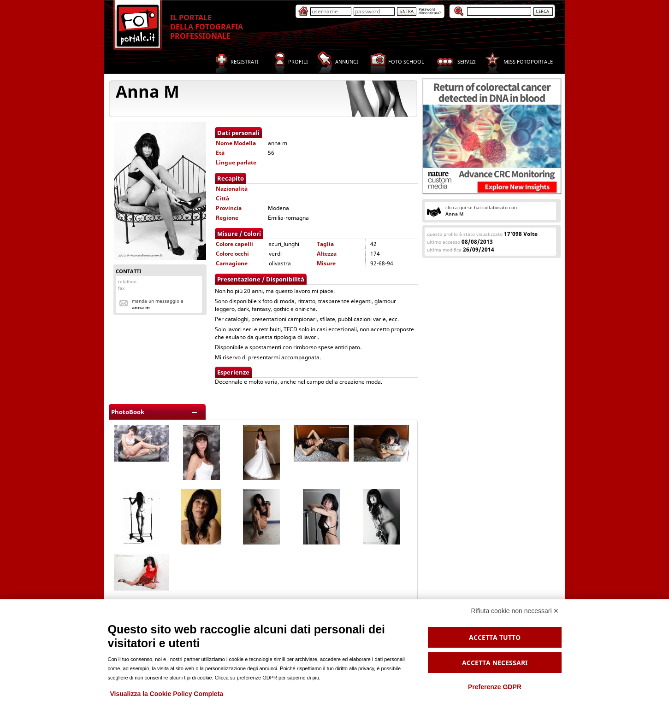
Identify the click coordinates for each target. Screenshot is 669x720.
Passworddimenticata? (430, 10)
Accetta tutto (495, 637)
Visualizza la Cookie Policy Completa (167, 693)
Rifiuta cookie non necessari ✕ (515, 611)
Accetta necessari (494, 662)
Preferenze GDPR (494, 687)
